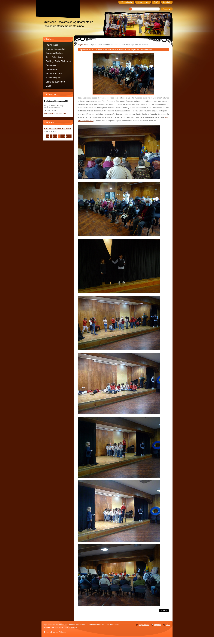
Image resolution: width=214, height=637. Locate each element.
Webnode (62, 632)
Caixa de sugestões (55, 82)
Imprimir (157, 625)
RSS (168, 625)
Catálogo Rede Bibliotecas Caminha (58, 61)
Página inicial (52, 45)
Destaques (51, 65)
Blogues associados (55, 49)
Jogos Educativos (54, 57)
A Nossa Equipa (53, 78)
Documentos (52, 69)
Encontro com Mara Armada (57, 128)
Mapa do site (144, 625)
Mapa (48, 86)
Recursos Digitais (54, 53)
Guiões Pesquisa (54, 73)
